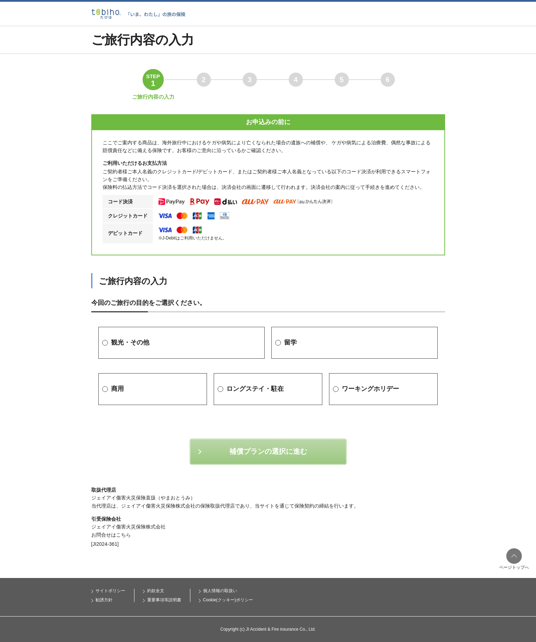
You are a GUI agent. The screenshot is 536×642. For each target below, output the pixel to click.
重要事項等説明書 (164, 599)
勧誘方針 (104, 599)
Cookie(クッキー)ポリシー (228, 599)
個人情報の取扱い (220, 590)
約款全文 (155, 590)
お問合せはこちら (111, 535)
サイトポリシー (110, 590)
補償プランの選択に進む (268, 451)
